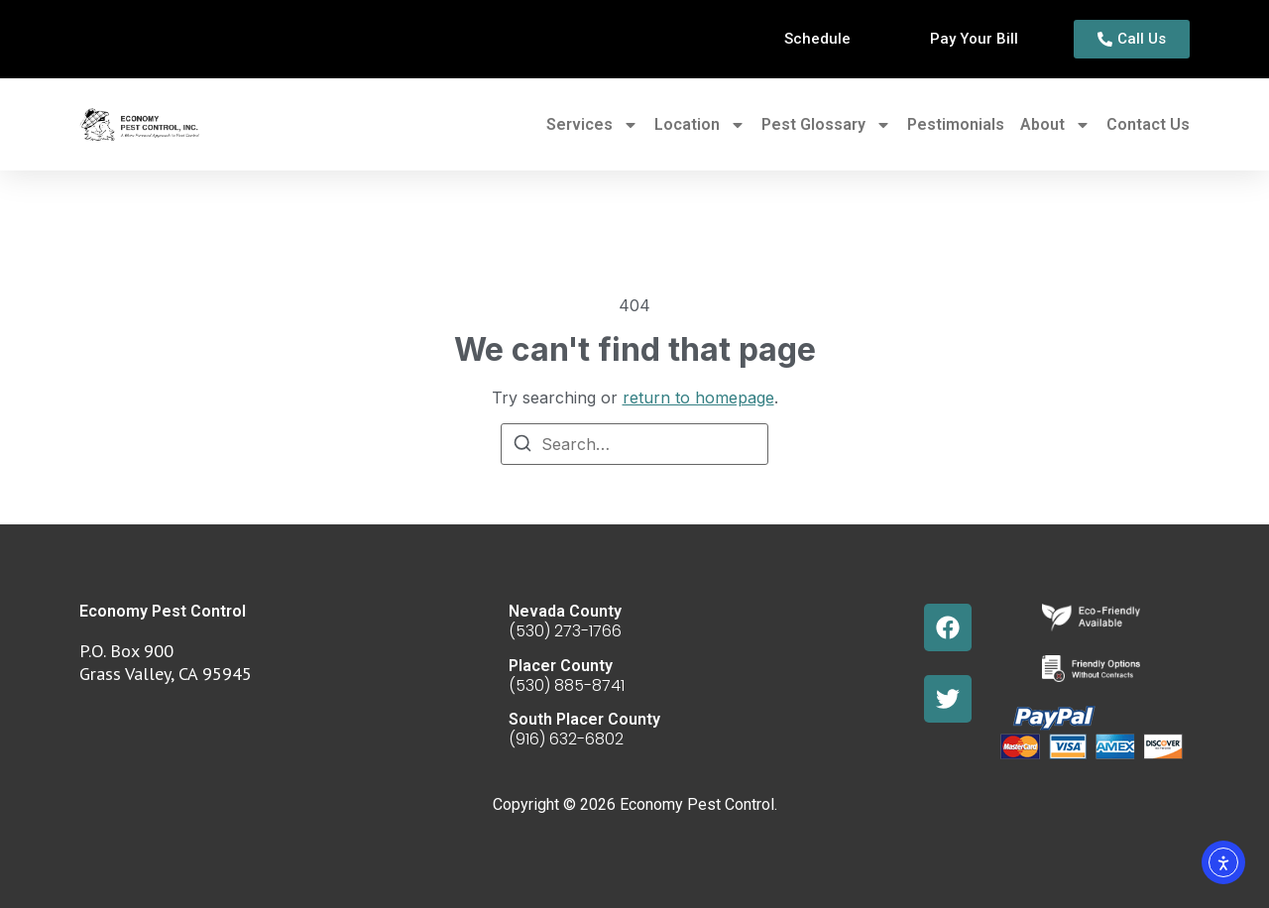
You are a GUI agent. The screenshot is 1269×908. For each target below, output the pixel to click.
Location (700, 125)
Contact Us (1148, 124)
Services (592, 125)
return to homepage (698, 397)
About (1055, 125)
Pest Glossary (826, 125)
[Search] (522, 446)
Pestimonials (955, 124)
